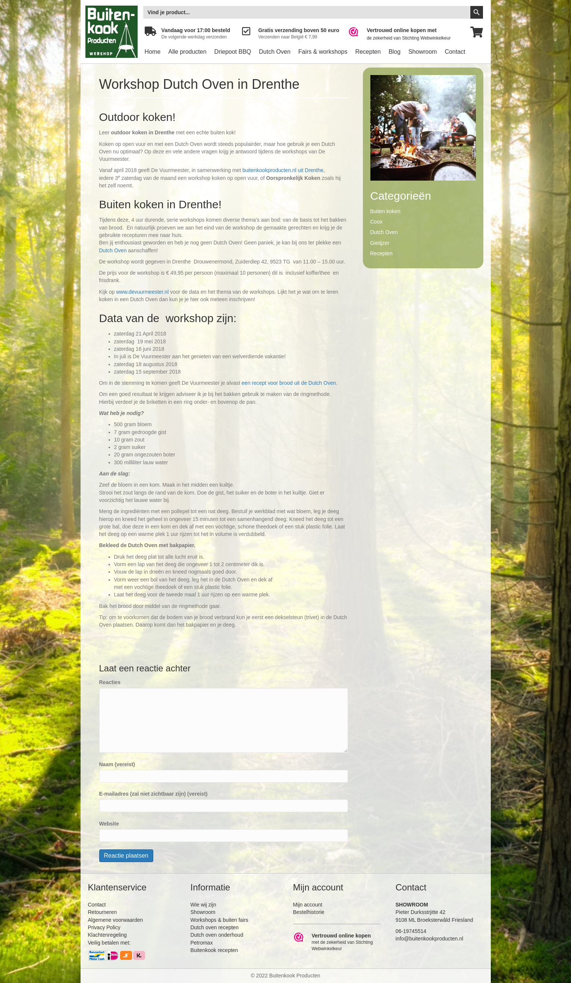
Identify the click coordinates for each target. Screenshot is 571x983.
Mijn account (308, 905)
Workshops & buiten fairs (219, 920)
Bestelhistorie (308, 912)
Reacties (110, 682)
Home (153, 52)
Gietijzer (379, 243)
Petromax (202, 943)
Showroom (422, 52)
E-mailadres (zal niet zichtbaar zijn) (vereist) (153, 794)
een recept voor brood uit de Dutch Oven (289, 383)
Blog (395, 52)
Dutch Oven (274, 52)
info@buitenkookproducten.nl (430, 939)
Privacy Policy (104, 927)
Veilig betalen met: (109, 943)
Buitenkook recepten (214, 950)
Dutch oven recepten (215, 927)
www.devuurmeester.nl (142, 292)
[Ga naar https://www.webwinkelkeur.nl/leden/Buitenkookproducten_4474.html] (404, 34)
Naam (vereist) (117, 764)
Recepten (368, 52)
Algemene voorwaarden (115, 920)
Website (109, 824)
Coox (376, 222)
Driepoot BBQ (232, 52)
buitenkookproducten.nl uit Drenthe (282, 170)
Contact (455, 52)
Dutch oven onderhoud (217, 935)
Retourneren (102, 912)
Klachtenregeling (107, 935)
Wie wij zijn (203, 905)
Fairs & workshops (323, 52)
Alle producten (187, 52)
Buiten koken (385, 211)
